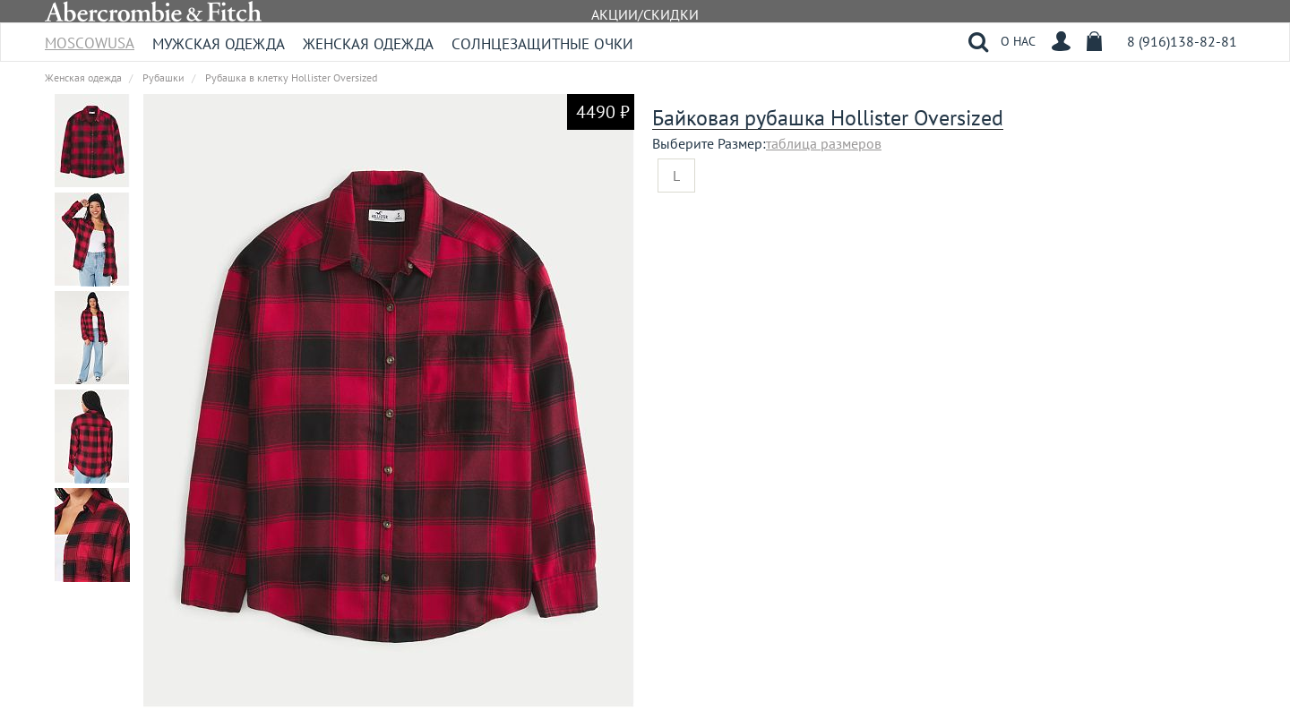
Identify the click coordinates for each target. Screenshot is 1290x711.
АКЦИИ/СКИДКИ (645, 14)
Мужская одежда (218, 44)
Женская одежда (368, 44)
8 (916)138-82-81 (1182, 41)
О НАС (1018, 41)
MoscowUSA (89, 37)
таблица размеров (824, 143)
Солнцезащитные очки (542, 44)
